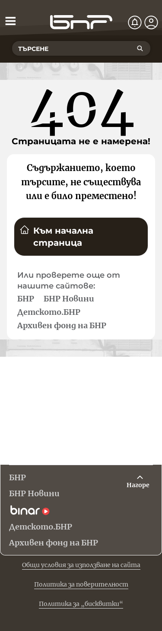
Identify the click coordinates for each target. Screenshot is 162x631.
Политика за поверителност (81, 584)
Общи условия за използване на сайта (81, 565)
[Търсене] (140, 48)
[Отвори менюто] (10, 20)
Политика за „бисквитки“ (81, 604)
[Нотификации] (134, 22)
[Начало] (81, 22)
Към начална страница (56, 236)
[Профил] (151, 22)
